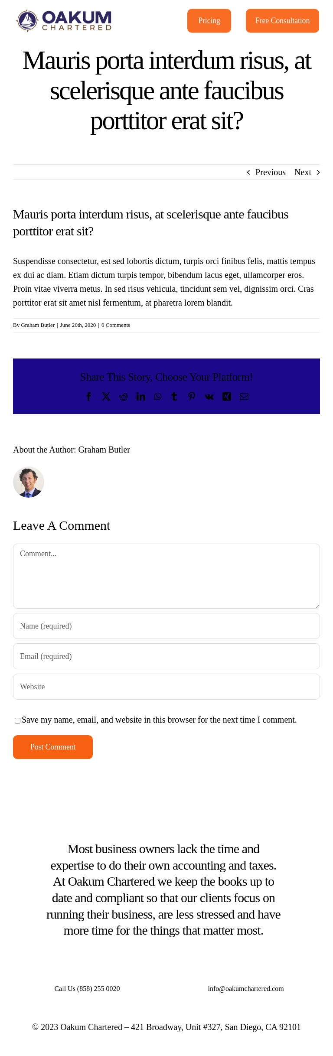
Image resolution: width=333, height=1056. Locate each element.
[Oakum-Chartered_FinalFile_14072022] (64, 10)
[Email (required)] (166, 656)
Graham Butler (38, 325)
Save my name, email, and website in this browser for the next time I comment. (159, 719)
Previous (270, 172)
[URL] (166, 687)
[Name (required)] (166, 626)
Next (302, 172)
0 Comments (115, 325)
